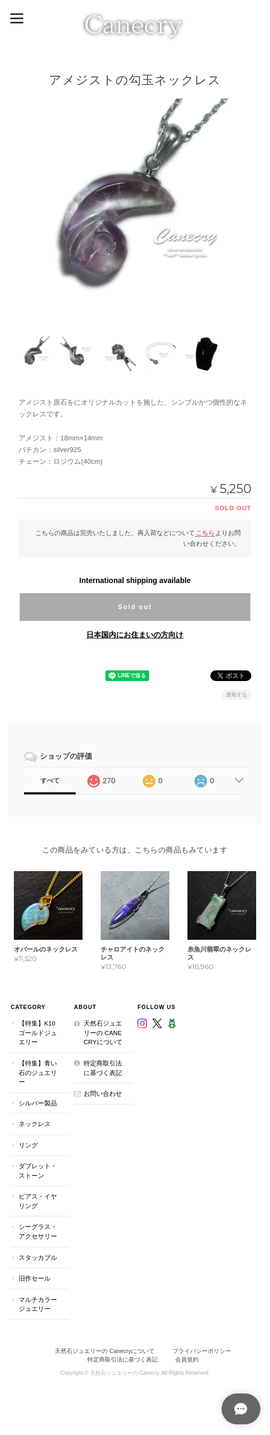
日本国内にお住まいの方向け (134, 634)
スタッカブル (38, 1256)
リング (28, 1144)
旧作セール (35, 1278)
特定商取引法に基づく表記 (103, 1068)
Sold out (135, 606)
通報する (236, 694)
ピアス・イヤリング (38, 1201)
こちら (205, 532)
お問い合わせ (103, 1093)
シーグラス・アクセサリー (38, 1231)
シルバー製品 (38, 1102)
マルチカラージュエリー (38, 1303)
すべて (50, 780)
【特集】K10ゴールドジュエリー (38, 1032)
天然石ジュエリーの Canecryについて (103, 1032)
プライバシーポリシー (202, 1350)
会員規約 (187, 1359)
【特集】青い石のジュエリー (38, 1072)
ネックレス (35, 1123)
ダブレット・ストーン (38, 1170)
